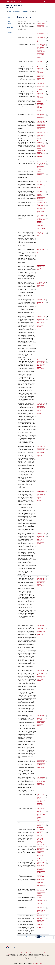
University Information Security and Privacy (27, 962)
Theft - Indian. (40, 620)
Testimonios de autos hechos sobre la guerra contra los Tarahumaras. (40, 69)
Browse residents (10, 24)
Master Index (16, 11)
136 (50, 936)
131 (35, 936)
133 (41, 936)
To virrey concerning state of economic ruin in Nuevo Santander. (41, 892)
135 (47, 936)
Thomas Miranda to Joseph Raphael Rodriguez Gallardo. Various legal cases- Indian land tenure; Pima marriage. (41, 800)
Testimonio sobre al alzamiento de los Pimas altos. (41, 25)
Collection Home (11, 15)
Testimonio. (39, 61)
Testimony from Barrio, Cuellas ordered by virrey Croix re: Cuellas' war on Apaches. (41, 115)
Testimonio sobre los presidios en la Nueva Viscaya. (41, 33)
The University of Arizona (37, 963)
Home (10, 11)
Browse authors (11, 30)
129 (29, 936)
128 (26, 936)
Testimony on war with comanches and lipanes (41, 173)
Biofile (8, 17)
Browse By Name (24, 11)
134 (44, 936)
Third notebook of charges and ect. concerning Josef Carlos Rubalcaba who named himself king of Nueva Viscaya (41, 765)
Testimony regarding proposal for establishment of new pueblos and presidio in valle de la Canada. (41, 184)
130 (32, 936)
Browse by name (10, 20)
